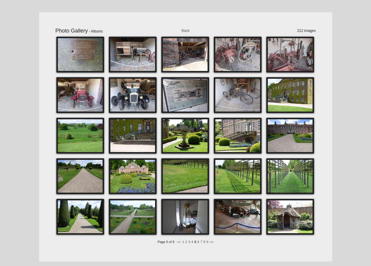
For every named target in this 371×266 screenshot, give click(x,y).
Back (186, 31)
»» (211, 242)
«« (179, 242)
